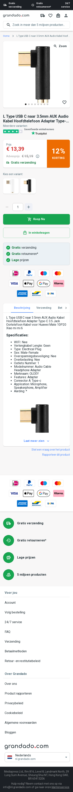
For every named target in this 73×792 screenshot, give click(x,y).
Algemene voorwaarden (36, 723)
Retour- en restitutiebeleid (36, 661)
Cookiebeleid (36, 713)
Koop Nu (36, 219)
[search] (41, 25)
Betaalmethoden (36, 651)
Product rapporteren (36, 693)
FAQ (36, 632)
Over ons (36, 684)
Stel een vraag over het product (51, 449)
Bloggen (36, 732)
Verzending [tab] (44, 308)
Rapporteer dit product (56, 454)
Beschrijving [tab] (22, 308)
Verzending (36, 641)
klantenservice (60, 787)
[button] (37, 757)
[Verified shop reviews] (36, 131)
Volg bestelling (36, 612)
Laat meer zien (36, 441)
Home (6, 36)
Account (36, 603)
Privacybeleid (36, 703)
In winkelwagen (36, 233)
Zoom (60, 46)
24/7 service (65, 5)
